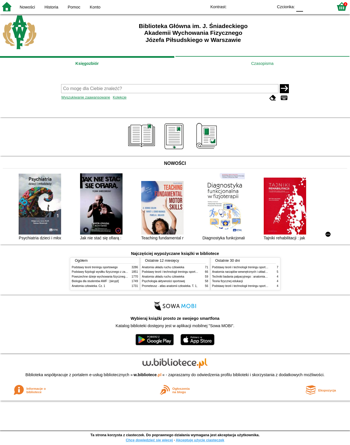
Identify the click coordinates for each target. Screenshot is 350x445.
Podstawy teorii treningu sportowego (95, 267)
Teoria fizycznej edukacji (227, 281)
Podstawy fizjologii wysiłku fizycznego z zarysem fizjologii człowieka (114, 271)
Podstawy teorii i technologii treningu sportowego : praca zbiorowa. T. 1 (257, 286)
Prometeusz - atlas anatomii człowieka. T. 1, (169, 286)
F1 (309, 6)
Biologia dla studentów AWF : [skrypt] (95, 281)
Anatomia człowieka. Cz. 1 (88, 286)
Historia (51, 7)
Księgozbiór (87, 63)
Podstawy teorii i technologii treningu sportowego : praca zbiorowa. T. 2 (187, 271)
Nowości (27, 7)
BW (244, 6)
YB (256, 6)
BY (267, 6)
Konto (95, 7)
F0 (299, 6)
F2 (322, 6)
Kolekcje (119, 97)
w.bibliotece (148, 374)
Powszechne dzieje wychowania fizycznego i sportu (104, 276)
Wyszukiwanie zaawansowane (85, 97)
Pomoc (74, 7)
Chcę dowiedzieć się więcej (149, 440)
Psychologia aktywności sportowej (163, 281)
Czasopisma (262, 63)
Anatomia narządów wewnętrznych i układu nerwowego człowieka (253, 271)
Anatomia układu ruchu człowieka (163, 267)
